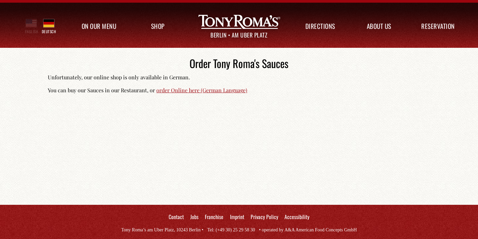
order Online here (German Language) (201, 90)
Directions (320, 26)
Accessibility (296, 217)
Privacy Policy (264, 217)
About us (379, 26)
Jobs (194, 217)
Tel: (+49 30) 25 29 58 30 (231, 229)
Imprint (237, 217)
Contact (176, 217)
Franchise (214, 217)
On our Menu (99, 26)
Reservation (438, 26)
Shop (158, 26)
